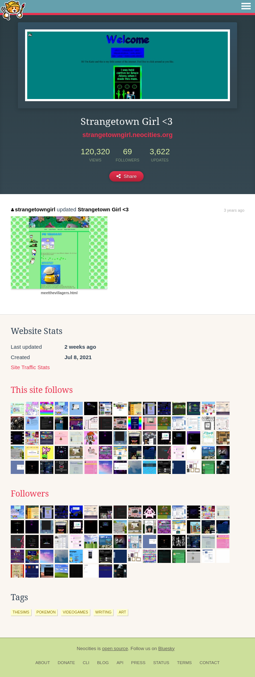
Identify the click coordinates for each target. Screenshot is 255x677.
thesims (21, 612)
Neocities (86, 648)
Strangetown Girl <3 (103, 209)
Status (161, 662)
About (42, 662)
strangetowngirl (33, 209)
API (119, 662)
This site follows (42, 390)
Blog (103, 662)
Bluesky (166, 648)
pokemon (46, 612)
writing (103, 612)
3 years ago (234, 210)
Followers (30, 493)
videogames (75, 612)
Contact (209, 662)
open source (115, 648)
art (122, 612)
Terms (184, 662)
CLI (86, 662)
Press (138, 662)
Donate (66, 662)
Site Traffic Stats (30, 367)
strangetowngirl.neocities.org (127, 134)
